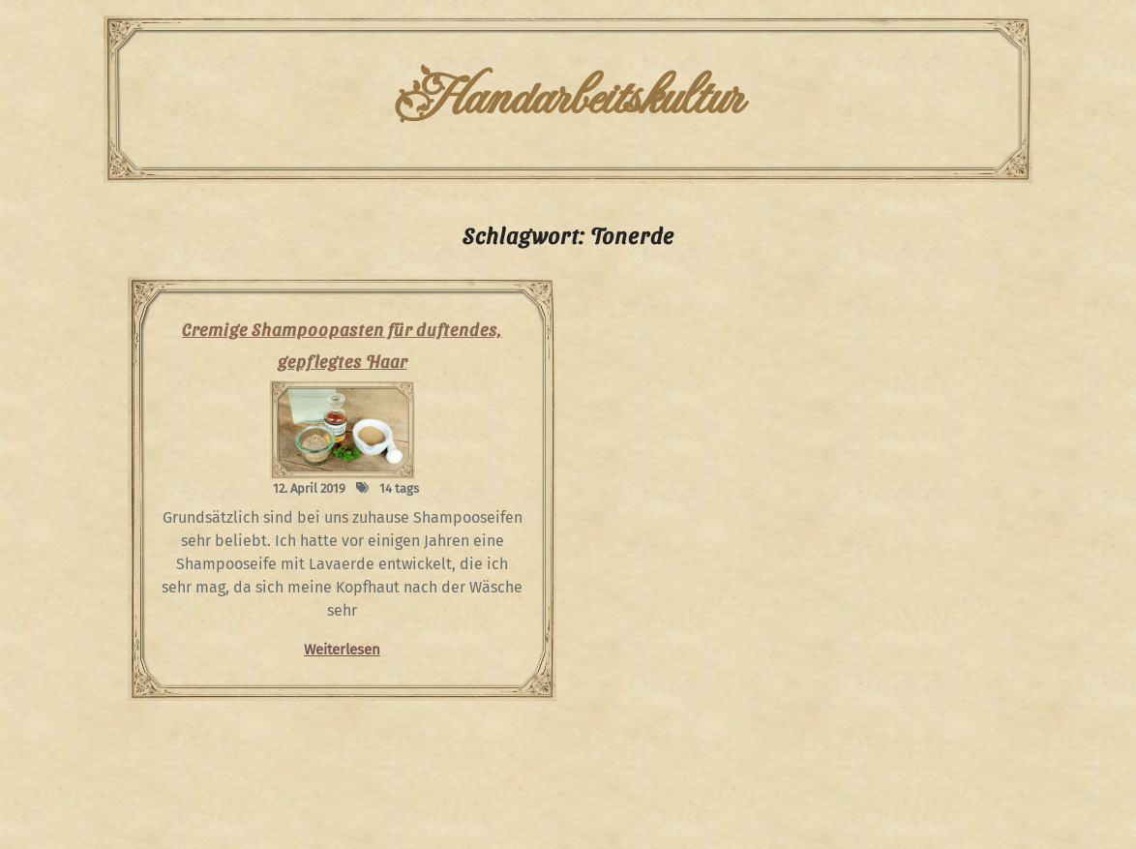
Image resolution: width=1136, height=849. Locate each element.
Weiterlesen (342, 649)
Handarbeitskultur (568, 98)
